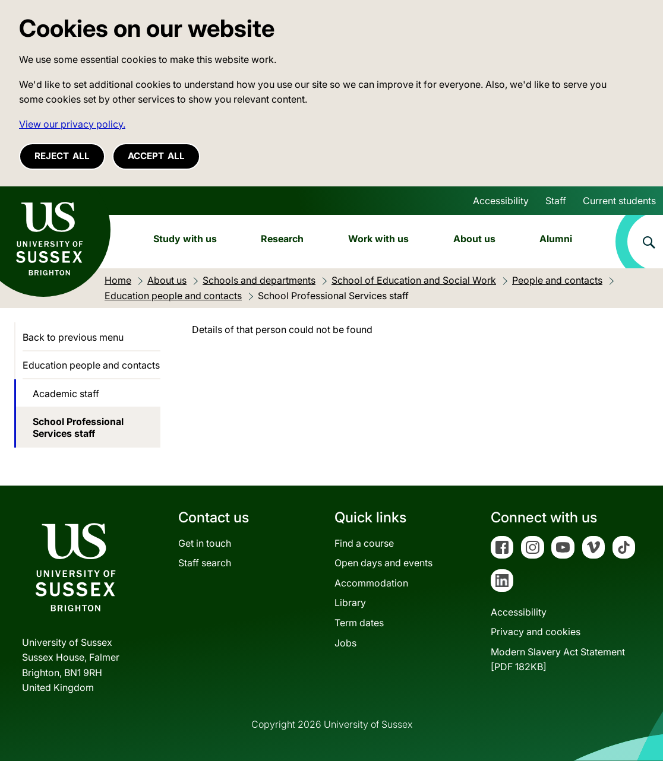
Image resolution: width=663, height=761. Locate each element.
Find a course (364, 543)
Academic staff (66, 393)
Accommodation (371, 583)
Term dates (359, 623)
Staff (555, 201)
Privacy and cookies (535, 632)
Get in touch (204, 543)
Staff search (204, 563)
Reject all (62, 155)
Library (350, 602)
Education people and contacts (91, 365)
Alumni (555, 239)
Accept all (156, 155)
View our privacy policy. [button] (72, 124)
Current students (619, 201)
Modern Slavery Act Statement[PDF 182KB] (558, 659)
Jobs (345, 643)
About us (474, 239)
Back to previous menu (73, 337)
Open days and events (383, 563)
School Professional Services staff (78, 427)
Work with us (378, 239)
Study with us (185, 239)
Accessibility (501, 201)
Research (282, 239)
